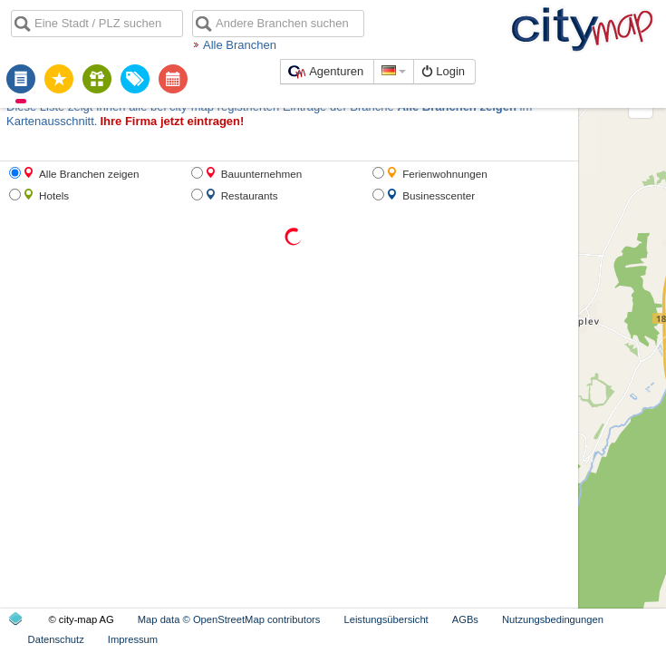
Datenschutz (554, 639)
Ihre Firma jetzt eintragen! (70, 104)
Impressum (631, 639)
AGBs (365, 639)
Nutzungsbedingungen (452, 639)
